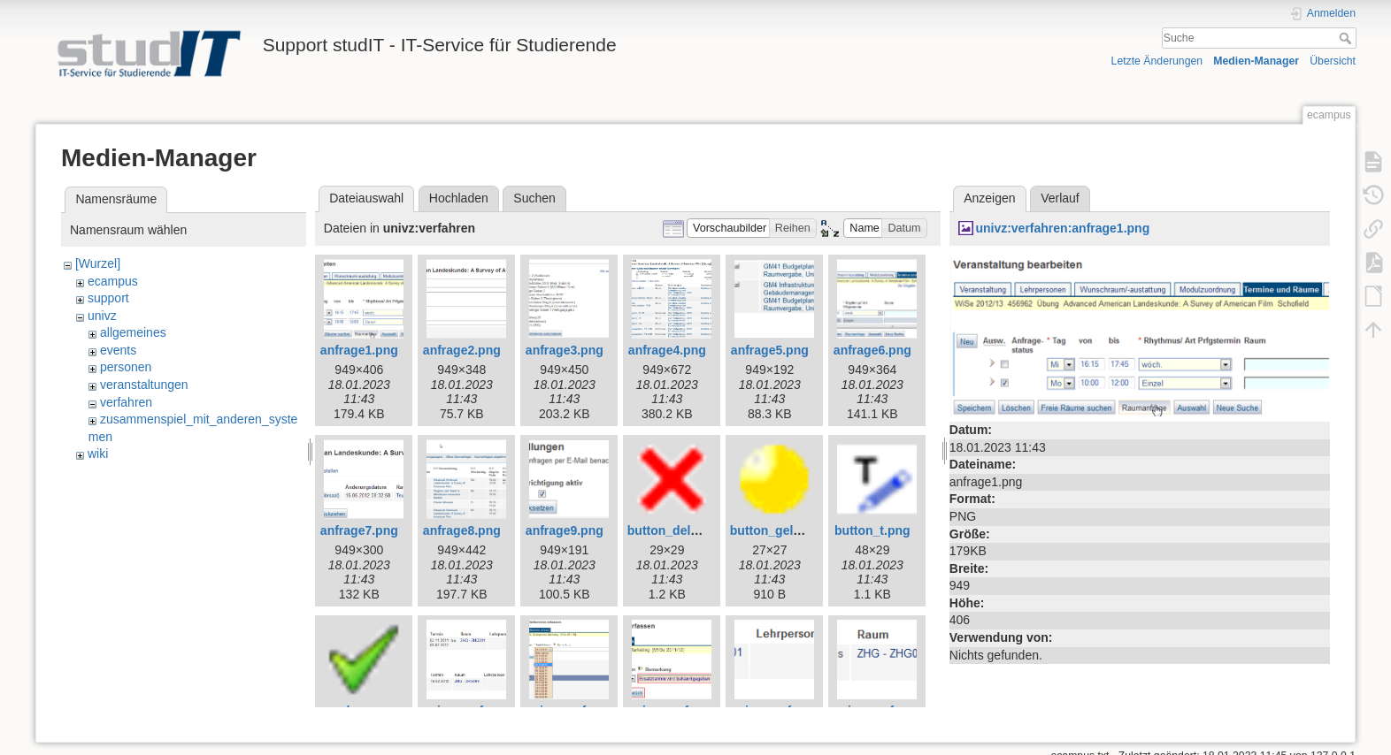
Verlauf (1060, 198)
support (108, 298)
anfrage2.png (462, 350)
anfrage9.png (564, 530)
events (118, 350)
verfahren (126, 402)
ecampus (113, 281)
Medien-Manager (1256, 61)
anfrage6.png (872, 350)
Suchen (534, 198)
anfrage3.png (564, 350)
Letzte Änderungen (1157, 61)
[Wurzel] (97, 263)
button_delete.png (680, 530)
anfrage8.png (462, 530)
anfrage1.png (359, 350)
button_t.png (872, 530)
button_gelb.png (778, 530)
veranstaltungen (144, 385)
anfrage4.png (667, 350)
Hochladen (458, 198)
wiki (98, 453)
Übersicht (1333, 61)
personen (125, 367)
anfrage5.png (770, 350)
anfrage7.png (359, 530)
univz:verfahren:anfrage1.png (1062, 228)
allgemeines (133, 332)
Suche (1347, 38)
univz (102, 316)
